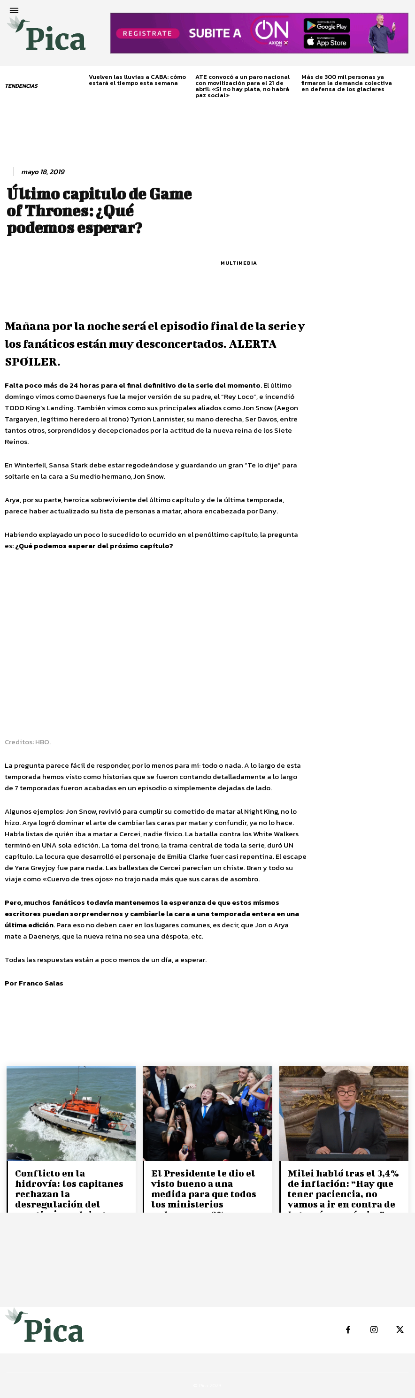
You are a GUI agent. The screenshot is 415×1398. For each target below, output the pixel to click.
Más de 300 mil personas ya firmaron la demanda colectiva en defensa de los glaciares (346, 82)
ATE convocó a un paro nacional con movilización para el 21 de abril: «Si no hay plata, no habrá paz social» (242, 85)
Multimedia (239, 263)
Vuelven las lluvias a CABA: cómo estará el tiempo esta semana (137, 79)
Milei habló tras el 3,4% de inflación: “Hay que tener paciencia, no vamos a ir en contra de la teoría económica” (343, 1194)
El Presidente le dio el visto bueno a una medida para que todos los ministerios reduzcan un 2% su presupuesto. (203, 1199)
